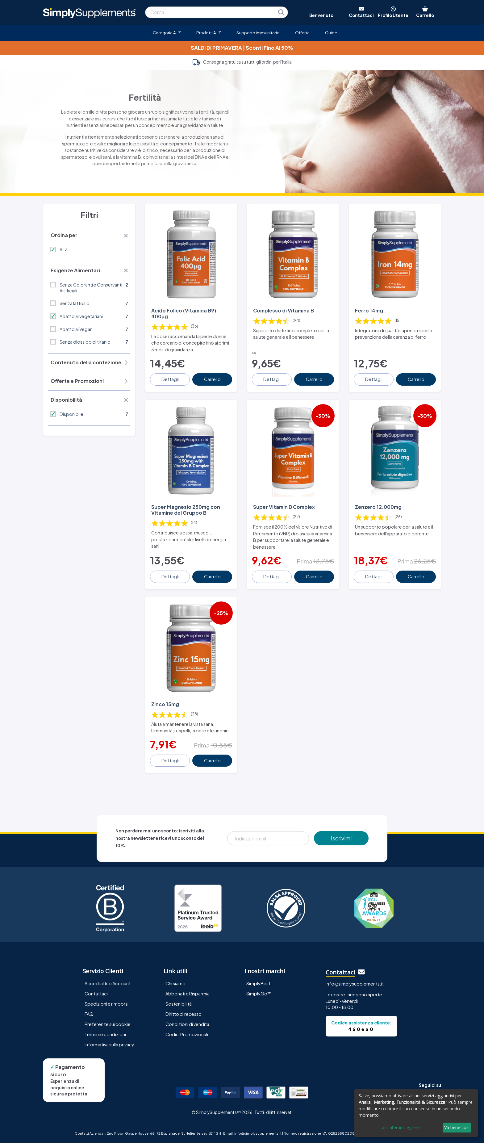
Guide (331, 32)
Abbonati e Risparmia (187, 993)
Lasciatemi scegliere (399, 1127)
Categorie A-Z (167, 32)
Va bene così (456, 1127)
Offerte (302, 32)
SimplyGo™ (259, 993)
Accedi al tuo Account (108, 983)
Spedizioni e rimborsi (106, 1004)
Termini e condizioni (105, 1034)
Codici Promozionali (186, 1034)
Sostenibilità (178, 1004)
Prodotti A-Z (208, 32)
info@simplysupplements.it (355, 984)
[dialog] (416, 1113)
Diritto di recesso (183, 1014)
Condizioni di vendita (187, 1024)
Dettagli (170, 379)
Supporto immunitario (258, 32)
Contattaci (96, 993)
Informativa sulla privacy (109, 1044)
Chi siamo (175, 983)
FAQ (89, 1014)
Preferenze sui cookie (108, 1024)
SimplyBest (258, 983)
